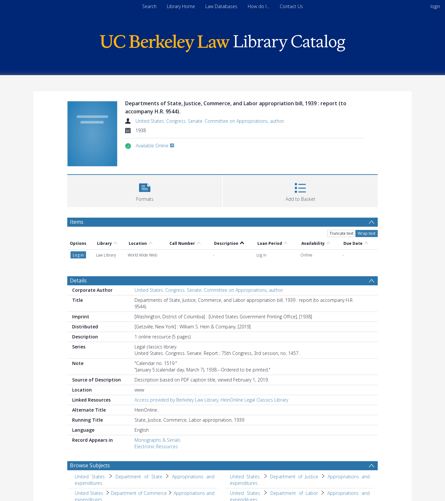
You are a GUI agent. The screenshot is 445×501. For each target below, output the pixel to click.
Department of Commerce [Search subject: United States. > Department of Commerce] (139, 493)
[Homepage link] (222, 41)
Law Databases (221, 6)
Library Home (181, 6)
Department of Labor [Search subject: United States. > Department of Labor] (294, 493)
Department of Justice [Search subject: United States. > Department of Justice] (294, 476)
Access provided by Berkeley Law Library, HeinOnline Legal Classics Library (211, 400)
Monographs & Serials (157, 440)
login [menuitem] (435, 6)
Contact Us (291, 6)
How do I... (258, 6)
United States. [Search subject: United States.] (90, 476)
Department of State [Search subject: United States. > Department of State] (138, 476)
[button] (144, 190)
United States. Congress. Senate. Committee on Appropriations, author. (210, 121)
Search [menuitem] (149, 6)
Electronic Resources (156, 446)
